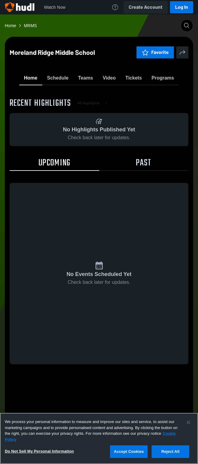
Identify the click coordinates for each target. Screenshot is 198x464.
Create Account (145, 7)
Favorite (91, 93)
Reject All (170, 451)
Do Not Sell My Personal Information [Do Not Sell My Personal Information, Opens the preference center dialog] (39, 451)
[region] (99, 438)
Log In (181, 7)
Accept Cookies (129, 451)
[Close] (188, 422)
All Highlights (93, 139)
